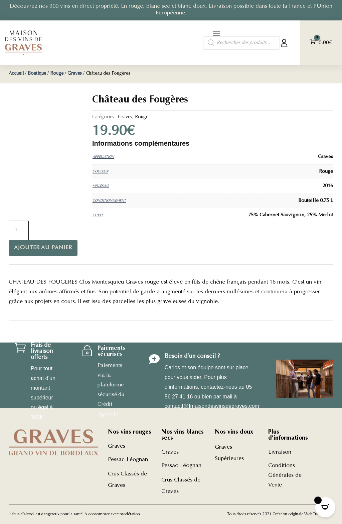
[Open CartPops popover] (325, 507)
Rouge (56, 73)
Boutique (37, 73)
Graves (74, 73)
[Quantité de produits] (19, 230)
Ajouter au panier (43, 247)
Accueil (16, 73)
